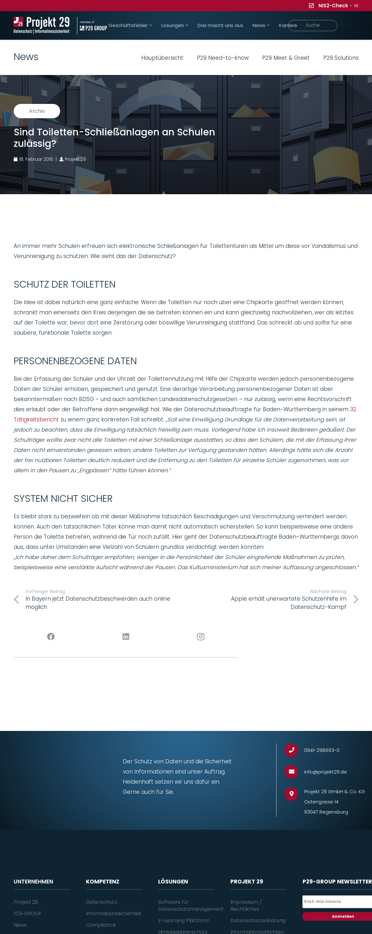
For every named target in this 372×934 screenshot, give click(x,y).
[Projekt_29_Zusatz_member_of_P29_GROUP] (92, 25)
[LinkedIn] (125, 636)
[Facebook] (51, 636)
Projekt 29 (26, 902)
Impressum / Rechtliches (246, 905)
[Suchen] (349, 25)
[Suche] (313, 25)
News (20, 925)
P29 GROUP (28, 913)
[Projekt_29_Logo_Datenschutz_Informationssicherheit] (42, 25)
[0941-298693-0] (294, 750)
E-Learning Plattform (184, 920)
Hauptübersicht (162, 58)
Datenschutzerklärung (258, 920)
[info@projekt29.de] (294, 772)
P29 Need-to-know (223, 58)
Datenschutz (101, 902)
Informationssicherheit (114, 913)
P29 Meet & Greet (286, 58)
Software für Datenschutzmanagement (191, 905)
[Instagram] (200, 636)
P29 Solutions (341, 58)
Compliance (101, 925)
